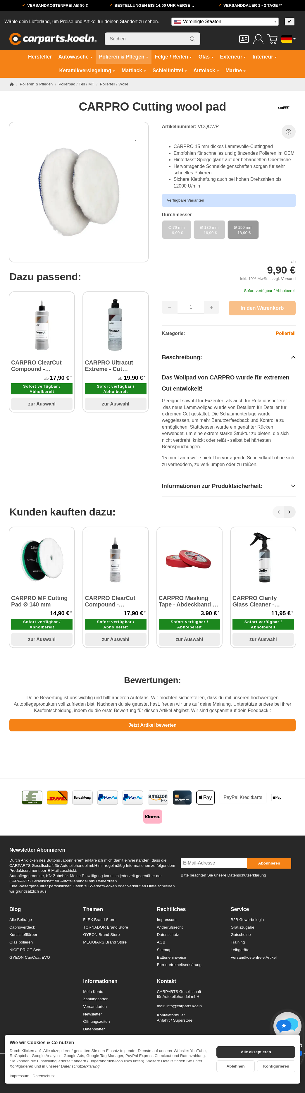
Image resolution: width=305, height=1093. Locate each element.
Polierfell (286, 333)
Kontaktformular (171, 1015)
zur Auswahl (42, 403)
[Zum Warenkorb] (272, 39)
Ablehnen (236, 1066)
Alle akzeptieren (256, 1052)
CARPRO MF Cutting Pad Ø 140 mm (39, 601)
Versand (288, 278)
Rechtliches (171, 909)
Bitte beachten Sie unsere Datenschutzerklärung (223, 875)
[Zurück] (278, 512)
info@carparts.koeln (184, 1006)
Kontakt (166, 981)
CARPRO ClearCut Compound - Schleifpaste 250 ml (111, 601)
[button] (229, 357)
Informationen (100, 981)
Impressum (19, 1076)
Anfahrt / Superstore (175, 1020)
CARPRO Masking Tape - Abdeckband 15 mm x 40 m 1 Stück (189, 601)
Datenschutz (43, 1076)
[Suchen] (152, 38)
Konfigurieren (276, 1066)
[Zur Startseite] (53, 39)
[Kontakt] (244, 39)
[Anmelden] (258, 39)
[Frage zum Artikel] (289, 132)
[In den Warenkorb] (262, 308)
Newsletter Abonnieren (37, 850)
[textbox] (225, 21)
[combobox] (225, 22)
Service (240, 909)
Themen (93, 909)
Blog (15, 909)
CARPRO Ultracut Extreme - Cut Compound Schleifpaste (109, 365)
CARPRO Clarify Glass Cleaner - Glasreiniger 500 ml (258, 601)
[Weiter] (290, 512)
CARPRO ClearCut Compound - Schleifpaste (36, 365)
